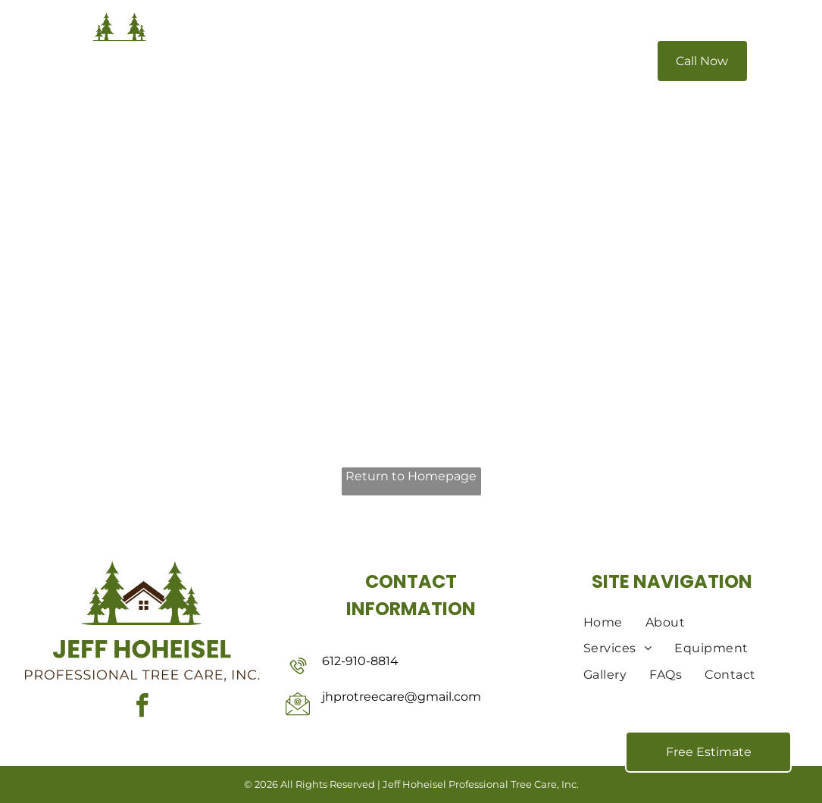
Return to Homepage (411, 476)
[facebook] (141, 707)
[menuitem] (287, 62)
